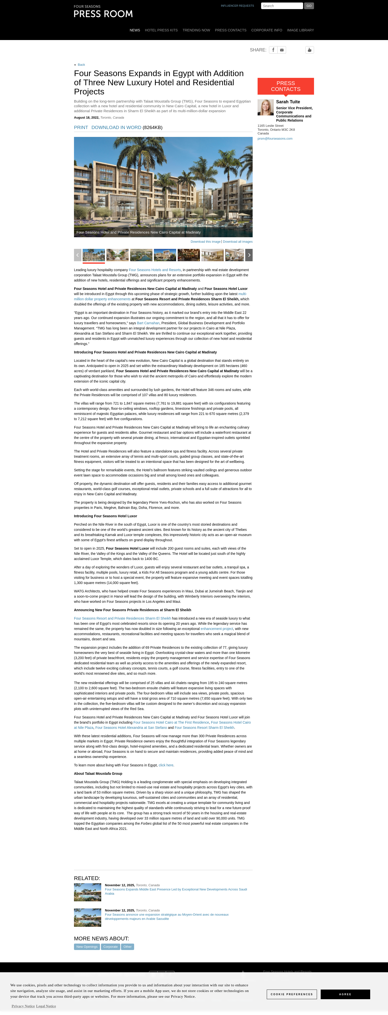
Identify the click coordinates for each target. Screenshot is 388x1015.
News (135, 30)
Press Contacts (230, 30)
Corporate (110, 947)
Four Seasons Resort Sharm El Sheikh (204, 728)
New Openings (86, 947)
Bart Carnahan (148, 323)
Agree (345, 997)
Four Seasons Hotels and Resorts (155, 270)
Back (79, 64)
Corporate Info (266, 30)
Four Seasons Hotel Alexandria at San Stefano (131, 728)
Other (127, 947)
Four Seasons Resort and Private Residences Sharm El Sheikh (122, 618)
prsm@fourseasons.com (275, 138)
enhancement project (217, 629)
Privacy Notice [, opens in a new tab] (23, 1009)
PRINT (81, 127)
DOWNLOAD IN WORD (127, 127)
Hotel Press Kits (161, 30)
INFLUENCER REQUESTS (237, 5)
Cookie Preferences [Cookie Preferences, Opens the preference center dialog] (292, 997)
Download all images (238, 241)
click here (166, 765)
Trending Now (196, 30)
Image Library (300, 30)
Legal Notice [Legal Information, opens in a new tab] (46, 1009)
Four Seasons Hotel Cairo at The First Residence (171, 722)
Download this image (206, 241)
